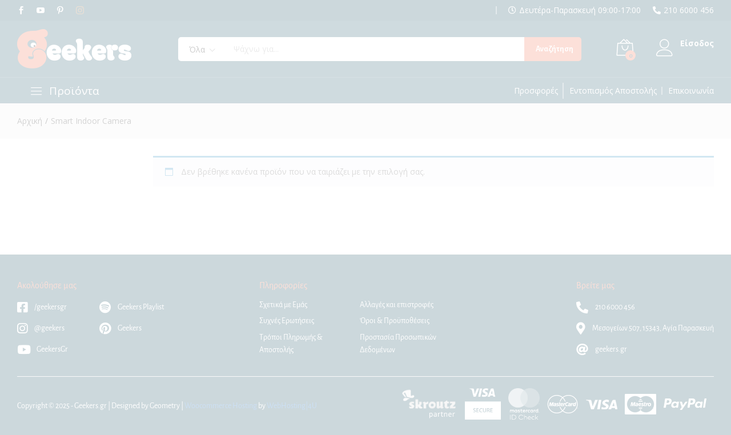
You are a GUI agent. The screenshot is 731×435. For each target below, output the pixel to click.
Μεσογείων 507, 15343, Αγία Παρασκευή (645, 328)
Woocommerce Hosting (220, 406)
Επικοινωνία (691, 91)
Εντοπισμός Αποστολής (613, 91)
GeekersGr (42, 349)
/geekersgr (42, 307)
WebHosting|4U (292, 406)
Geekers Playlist (131, 307)
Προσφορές (536, 91)
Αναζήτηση (554, 49)
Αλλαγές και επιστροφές (396, 305)
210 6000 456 (689, 10)
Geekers (120, 328)
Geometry (165, 406)
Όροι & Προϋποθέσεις (394, 321)
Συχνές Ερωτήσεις (286, 321)
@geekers (41, 328)
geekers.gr (601, 349)
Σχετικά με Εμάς (283, 305)
